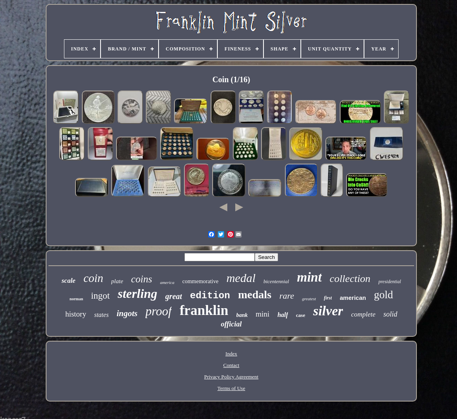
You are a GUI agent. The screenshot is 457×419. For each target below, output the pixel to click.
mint (309, 277)
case (300, 315)
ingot (100, 296)
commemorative (200, 281)
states (101, 314)
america (167, 282)
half (282, 314)
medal (241, 277)
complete (363, 314)
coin (93, 278)
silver (328, 310)
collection (350, 278)
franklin (204, 310)
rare (286, 296)
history (75, 314)
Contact (231, 365)
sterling (137, 293)
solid (390, 314)
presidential (389, 281)
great (173, 296)
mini (262, 314)
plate (117, 281)
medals (254, 294)
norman (76, 299)
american (353, 297)
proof (158, 311)
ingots (126, 313)
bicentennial (276, 281)
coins (141, 279)
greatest (309, 298)
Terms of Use (231, 388)
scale (69, 280)
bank (242, 315)
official (231, 324)
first (328, 298)
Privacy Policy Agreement (231, 377)
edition (210, 295)
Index (231, 354)
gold (383, 295)
